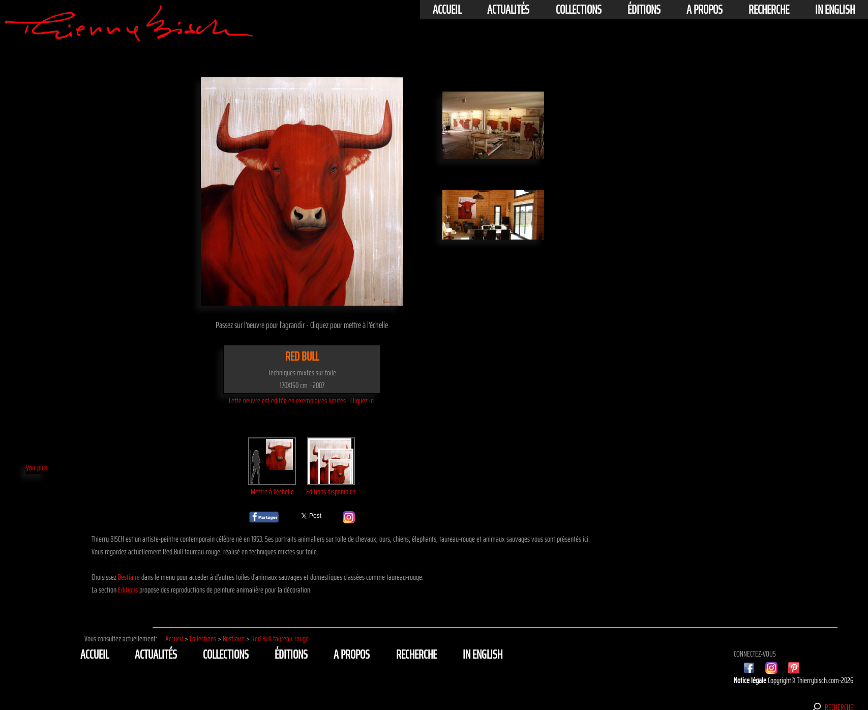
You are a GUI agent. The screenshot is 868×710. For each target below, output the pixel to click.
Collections (579, 9)
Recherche (769, 9)
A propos (704, 9)
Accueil (447, 9)
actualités (508, 9)
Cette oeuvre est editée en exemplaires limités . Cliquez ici (302, 400)
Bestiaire (129, 577)
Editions (128, 589)
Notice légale (751, 680)
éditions (644, 9)
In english (835, 9)
